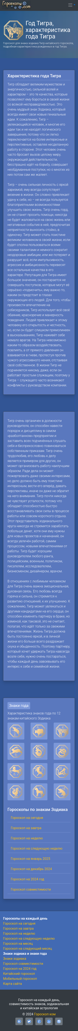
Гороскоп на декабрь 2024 (31, 869)
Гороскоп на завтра (26, 828)
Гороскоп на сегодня (27, 818)
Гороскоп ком (45, 1014)
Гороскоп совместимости (31, 889)
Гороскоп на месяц (18, 944)
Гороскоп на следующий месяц (27, 949)
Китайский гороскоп (19, 974)
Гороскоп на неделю (27, 838)
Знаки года (18, 705)
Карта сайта (12, 984)
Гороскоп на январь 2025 (30, 859)
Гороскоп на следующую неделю (36, 848)
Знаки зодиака (14, 959)
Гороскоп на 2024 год (27, 879)
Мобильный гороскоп (20, 979)
